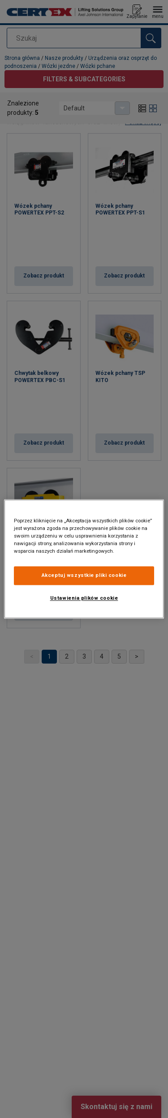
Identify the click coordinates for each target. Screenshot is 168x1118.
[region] (84, 558)
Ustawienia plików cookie (84, 598)
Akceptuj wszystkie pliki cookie (84, 575)
